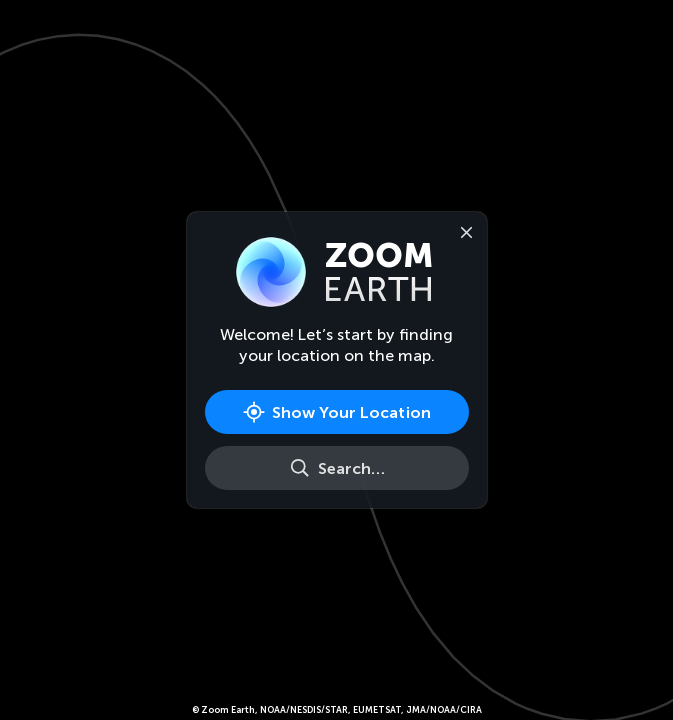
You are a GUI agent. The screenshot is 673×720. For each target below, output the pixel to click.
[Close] (463, 231)
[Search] (337, 468)
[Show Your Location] (337, 412)
